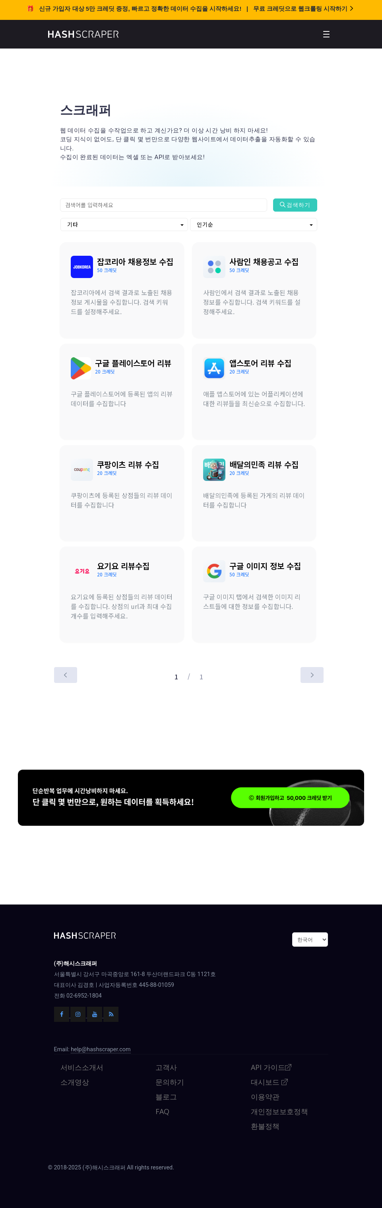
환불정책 (265, 1102)
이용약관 (265, 1072)
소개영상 (74, 1057)
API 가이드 (271, 1043)
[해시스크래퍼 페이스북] (62, 990)
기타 (72, 224)
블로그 (166, 1072)
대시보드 (270, 1057)
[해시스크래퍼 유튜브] (95, 990)
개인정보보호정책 (279, 1087)
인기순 (205, 224)
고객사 (166, 1043)
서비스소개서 (81, 1043)
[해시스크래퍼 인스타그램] (78, 990)
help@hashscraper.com (100, 1025)
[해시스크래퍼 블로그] (110, 990)
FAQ (162, 1087)
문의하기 (169, 1057)
